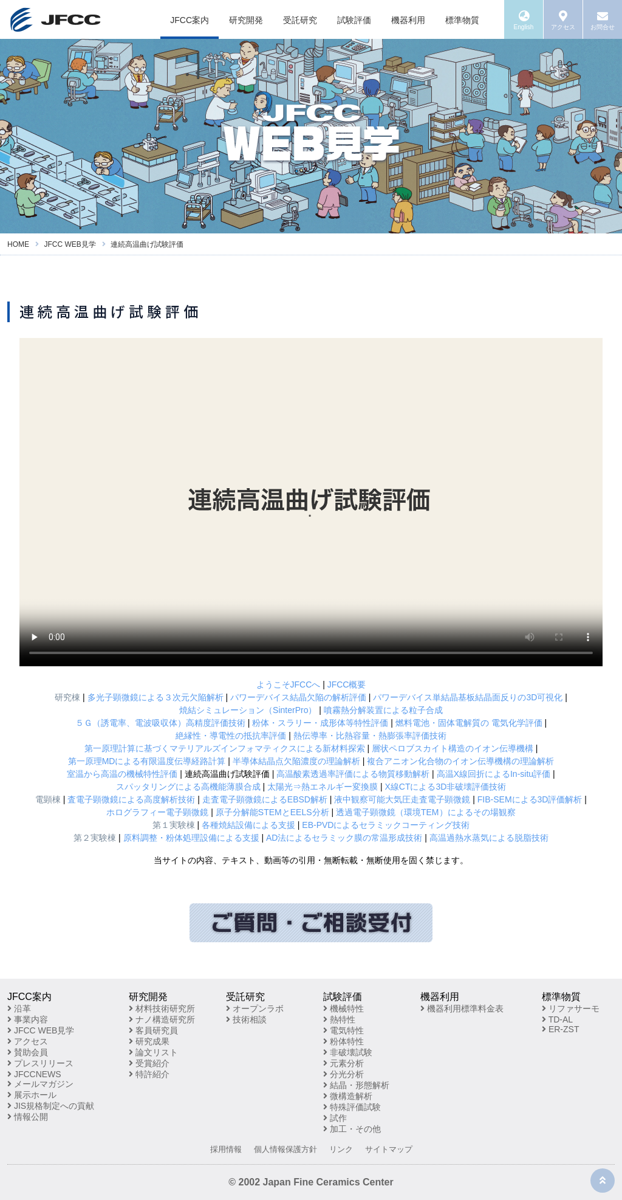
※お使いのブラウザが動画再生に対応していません (311, 502)
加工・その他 (352, 1129)
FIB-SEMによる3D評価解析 (530, 799)
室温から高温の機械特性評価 (122, 774)
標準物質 (462, 20)
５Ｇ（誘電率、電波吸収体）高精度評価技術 (160, 723)
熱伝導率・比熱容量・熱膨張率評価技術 (369, 735)
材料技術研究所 (162, 1008)
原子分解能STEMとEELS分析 (272, 812)
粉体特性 (343, 1041)
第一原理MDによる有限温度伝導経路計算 (147, 761)
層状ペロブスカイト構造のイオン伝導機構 (452, 748)
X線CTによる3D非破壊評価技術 (445, 786)
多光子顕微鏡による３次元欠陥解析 (155, 697)
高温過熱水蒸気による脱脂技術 (489, 838)
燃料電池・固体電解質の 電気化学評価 (468, 723)
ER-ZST (560, 1029)
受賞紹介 (149, 1063)
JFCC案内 (189, 20)
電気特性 (343, 1030)
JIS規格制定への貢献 (50, 1106)
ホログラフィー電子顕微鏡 (157, 812)
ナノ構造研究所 (162, 1019)
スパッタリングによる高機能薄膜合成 (188, 786)
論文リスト (153, 1052)
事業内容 (27, 1019)
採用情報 (226, 1149)
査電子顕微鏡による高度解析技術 (131, 799)
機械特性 (343, 1008)
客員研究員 (153, 1030)
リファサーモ (571, 1008)
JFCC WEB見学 (40, 1030)
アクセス (27, 1041)
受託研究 (300, 20)
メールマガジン (40, 1084)
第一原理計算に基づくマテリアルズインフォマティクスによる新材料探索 (224, 748)
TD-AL (557, 1019)
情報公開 (27, 1117)
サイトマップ (388, 1149)
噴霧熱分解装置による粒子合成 (383, 710)
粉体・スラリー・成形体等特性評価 (320, 723)
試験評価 (354, 20)
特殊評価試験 (352, 1107)
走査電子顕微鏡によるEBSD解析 (264, 799)
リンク (341, 1149)
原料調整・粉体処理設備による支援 (191, 838)
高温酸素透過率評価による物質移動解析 (352, 774)
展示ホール (31, 1095)
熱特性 (339, 1019)
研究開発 (246, 20)
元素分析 (343, 1063)
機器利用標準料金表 (462, 1008)
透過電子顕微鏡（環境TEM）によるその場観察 (426, 812)
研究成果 (149, 1041)
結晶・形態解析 (356, 1085)
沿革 (19, 1008)
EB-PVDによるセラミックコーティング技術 (386, 825)
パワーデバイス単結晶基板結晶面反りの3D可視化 (467, 697)
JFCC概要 (346, 684)
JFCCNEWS (34, 1074)
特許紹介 (149, 1074)
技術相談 (246, 1019)
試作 (335, 1118)
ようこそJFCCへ (288, 684)
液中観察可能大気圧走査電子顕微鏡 (402, 799)
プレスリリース (40, 1063)
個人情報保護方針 (285, 1149)
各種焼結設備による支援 (248, 825)
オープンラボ (255, 1008)
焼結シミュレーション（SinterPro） (247, 710)
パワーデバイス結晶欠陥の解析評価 (298, 697)
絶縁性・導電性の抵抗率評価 (231, 735)
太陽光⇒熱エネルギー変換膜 (322, 786)
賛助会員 (27, 1052)
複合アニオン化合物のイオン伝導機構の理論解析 (460, 761)
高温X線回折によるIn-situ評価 (493, 774)
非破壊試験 (347, 1052)
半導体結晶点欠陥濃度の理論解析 (296, 761)
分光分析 (343, 1074)
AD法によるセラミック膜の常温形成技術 (344, 838)
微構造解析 (347, 1096)
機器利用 (408, 20)
